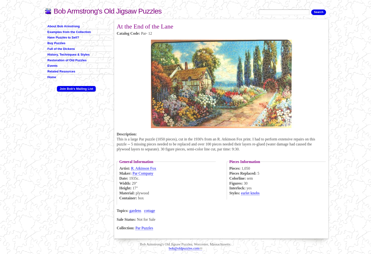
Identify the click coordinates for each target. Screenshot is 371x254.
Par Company (143, 173)
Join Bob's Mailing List (76, 89)
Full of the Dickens (61, 49)
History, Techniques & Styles (68, 54)
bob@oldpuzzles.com (185, 248)
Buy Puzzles (56, 43)
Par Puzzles (144, 228)
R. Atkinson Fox (143, 168)
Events (52, 65)
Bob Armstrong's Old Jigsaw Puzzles (108, 11)
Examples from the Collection (69, 32)
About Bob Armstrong (63, 26)
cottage (149, 211)
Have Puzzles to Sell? (63, 37)
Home (51, 77)
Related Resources (61, 71)
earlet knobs (250, 193)
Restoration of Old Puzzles (67, 60)
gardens (135, 211)
